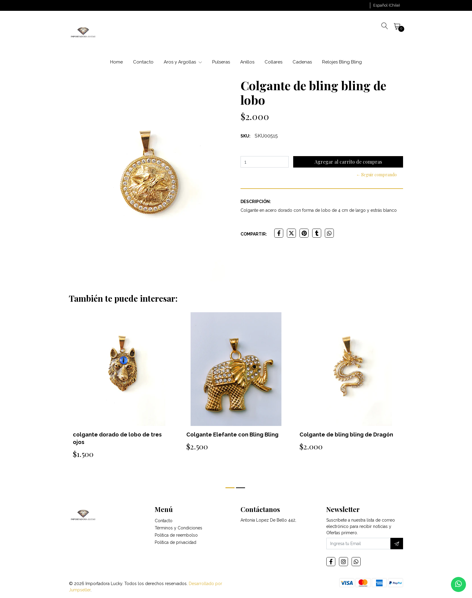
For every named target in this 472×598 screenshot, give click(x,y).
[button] (386, 5)
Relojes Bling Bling (342, 62)
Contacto (143, 62)
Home (116, 62)
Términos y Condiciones (178, 528)
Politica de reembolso (176, 535)
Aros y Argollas (183, 62)
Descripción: (256, 201)
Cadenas (302, 62)
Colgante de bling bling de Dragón (346, 434)
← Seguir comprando (376, 174)
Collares (273, 62)
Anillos (247, 62)
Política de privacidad (175, 542)
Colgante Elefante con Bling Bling (232, 434)
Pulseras (221, 62)
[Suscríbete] (396, 543)
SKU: (245, 136)
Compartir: (254, 234)
